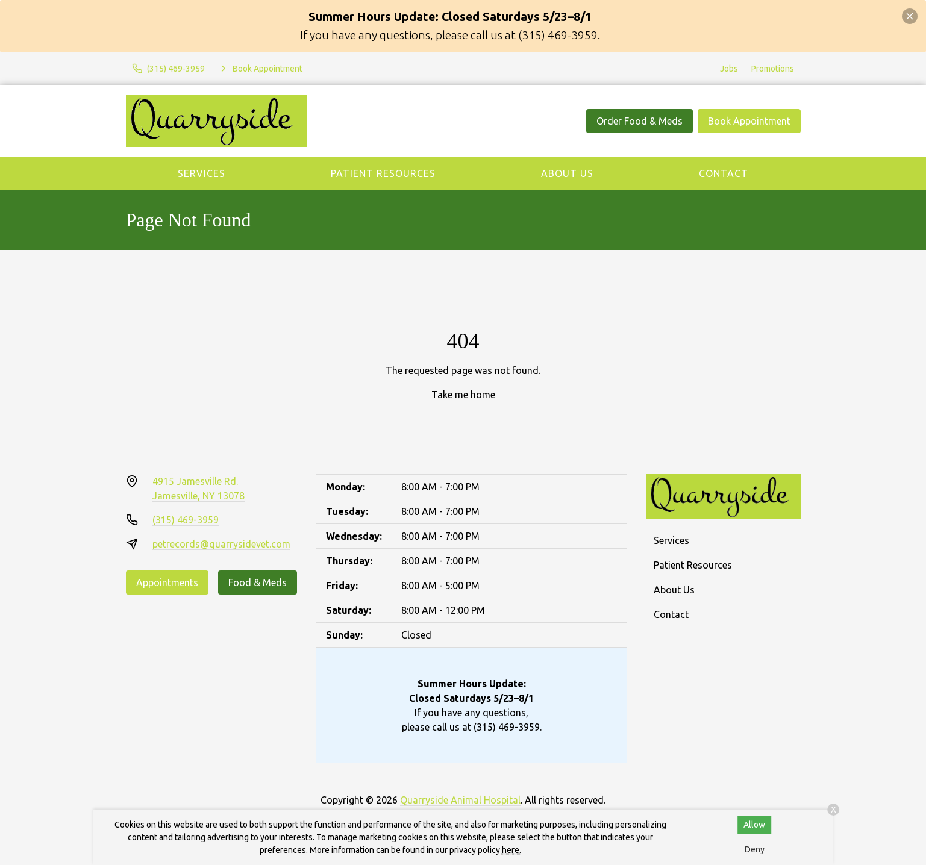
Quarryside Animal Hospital (460, 800)
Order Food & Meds (639, 121)
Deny (755, 849)
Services (201, 173)
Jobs (729, 68)
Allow (754, 824)
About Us (567, 173)
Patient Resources (383, 173)
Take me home (463, 394)
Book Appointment (749, 121)
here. (511, 850)
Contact (723, 173)
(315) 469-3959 (558, 35)
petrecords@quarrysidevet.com (221, 544)
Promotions (772, 68)
